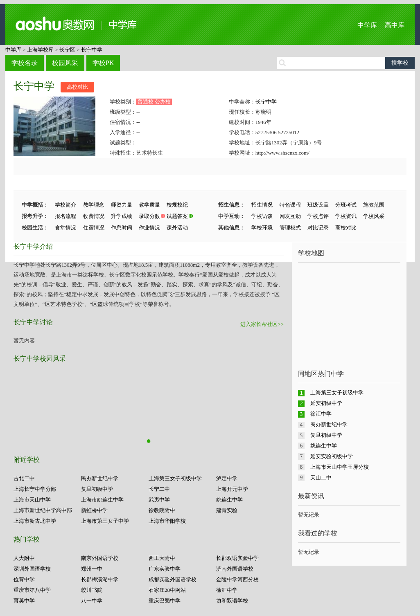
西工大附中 (162, 558)
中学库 (367, 25)
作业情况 (149, 228)
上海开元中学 (232, 489)
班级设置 (318, 205)
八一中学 (91, 601)
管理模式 (290, 228)
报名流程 (65, 216)
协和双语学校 (232, 601)
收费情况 (93, 216)
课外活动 (177, 228)
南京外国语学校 (99, 558)
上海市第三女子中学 (105, 521)
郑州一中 (91, 569)
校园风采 (65, 62)
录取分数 (149, 216)
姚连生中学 (229, 500)
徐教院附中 (162, 510)
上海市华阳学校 (167, 521)
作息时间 (121, 228)
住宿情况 (93, 228)
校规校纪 (177, 205)
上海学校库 (40, 50)
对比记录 (318, 228)
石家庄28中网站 (167, 590)
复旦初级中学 (97, 489)
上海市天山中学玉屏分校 (339, 467)
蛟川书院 (91, 590)
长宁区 (67, 50)
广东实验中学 (165, 569)
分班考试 (346, 205)
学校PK (103, 62)
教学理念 (93, 205)
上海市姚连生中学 (102, 500)
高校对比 (77, 87)
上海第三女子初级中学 (175, 478)
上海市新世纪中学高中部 (43, 510)
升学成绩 (121, 216)
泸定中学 (226, 478)
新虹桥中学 (94, 510)
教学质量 (149, 205)
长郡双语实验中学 (237, 558)
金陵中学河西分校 (237, 579)
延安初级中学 (326, 403)
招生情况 (262, 205)
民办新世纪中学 (99, 478)
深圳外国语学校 (32, 569)
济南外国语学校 (234, 569)
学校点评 (318, 216)
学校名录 (24, 62)
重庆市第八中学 (32, 590)
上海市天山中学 (32, 500)
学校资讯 (346, 216)
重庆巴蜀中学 (165, 601)
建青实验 (226, 510)
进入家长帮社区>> (262, 324)
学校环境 (262, 228)
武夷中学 (159, 500)
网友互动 (290, 216)
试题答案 (177, 216)
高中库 (394, 25)
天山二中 (321, 477)
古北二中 (24, 478)
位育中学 (24, 579)
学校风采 (373, 216)
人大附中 (24, 558)
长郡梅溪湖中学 (99, 579)
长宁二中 (159, 489)
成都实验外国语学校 (172, 579)
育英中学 (24, 601)
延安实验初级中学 (331, 456)
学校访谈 (262, 216)
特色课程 (290, 205)
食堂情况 (65, 228)
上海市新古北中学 (35, 521)
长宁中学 (91, 50)
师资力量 (121, 205)
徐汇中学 (226, 590)
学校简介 (65, 205)
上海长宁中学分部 (35, 489)
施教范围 (373, 205)
